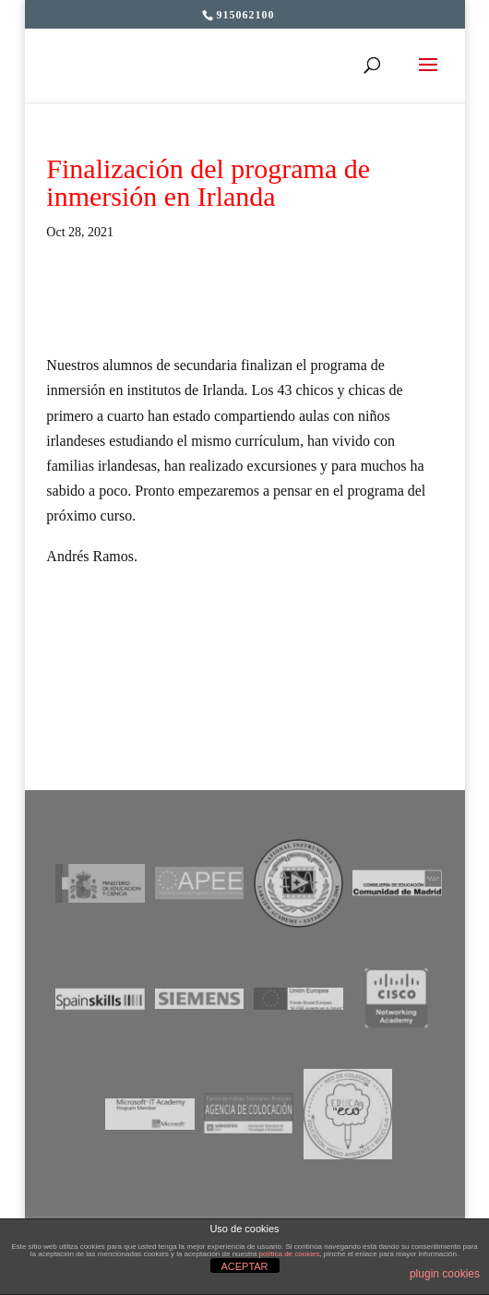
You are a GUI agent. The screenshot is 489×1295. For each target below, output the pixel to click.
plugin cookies (445, 1273)
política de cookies (289, 1254)
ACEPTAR (244, 1266)
